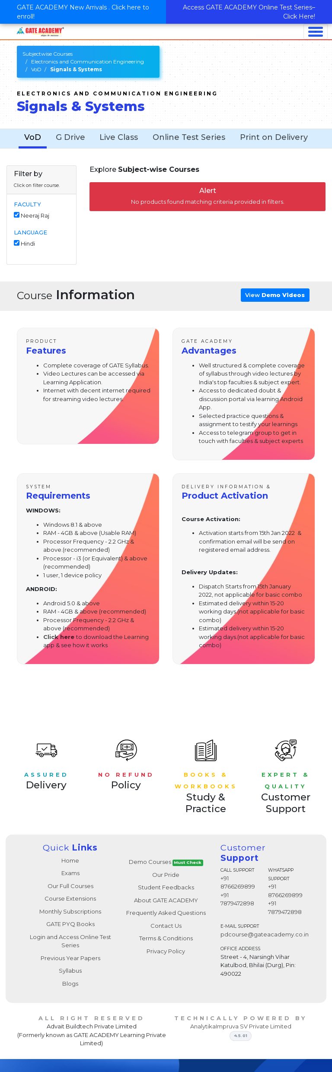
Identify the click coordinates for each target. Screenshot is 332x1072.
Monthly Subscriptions (70, 911)
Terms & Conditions (166, 938)
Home (70, 860)
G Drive (70, 137)
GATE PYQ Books (70, 923)
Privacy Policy (166, 951)
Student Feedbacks (166, 887)
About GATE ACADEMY (166, 900)
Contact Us (166, 925)
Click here (58, 636)
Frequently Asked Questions (166, 912)
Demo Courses (166, 862)
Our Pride (165, 874)
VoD (36, 69)
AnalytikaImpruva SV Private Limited (240, 1026)
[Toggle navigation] (315, 31)
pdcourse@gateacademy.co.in (264, 934)
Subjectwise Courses (47, 54)
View (275, 294)
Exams (70, 873)
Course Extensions (70, 898)
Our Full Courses (70, 885)
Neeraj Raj (35, 215)
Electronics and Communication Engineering (87, 61)
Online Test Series (189, 137)
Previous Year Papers (70, 958)
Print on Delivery (274, 137)
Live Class (118, 137)
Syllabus (70, 970)
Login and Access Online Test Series (70, 941)
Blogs (70, 983)
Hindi (28, 243)
